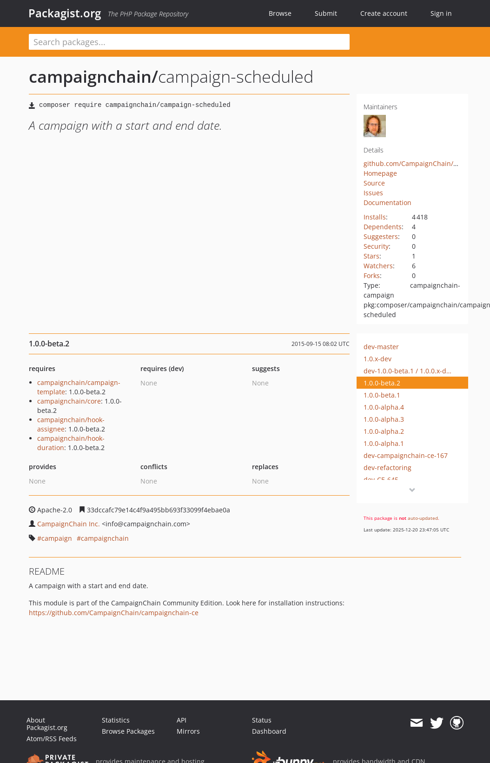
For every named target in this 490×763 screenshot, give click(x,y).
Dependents (383, 226)
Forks (372, 275)
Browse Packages (128, 731)
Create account (383, 13)
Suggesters (381, 236)
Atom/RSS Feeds (51, 738)
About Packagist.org (46, 724)
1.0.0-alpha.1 (384, 443)
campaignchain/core (69, 401)
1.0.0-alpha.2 (384, 431)
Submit (326, 13)
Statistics (116, 720)
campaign (56, 538)
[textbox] (189, 42)
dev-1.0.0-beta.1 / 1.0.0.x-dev (408, 370)
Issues (373, 192)
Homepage (380, 173)
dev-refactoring (387, 467)
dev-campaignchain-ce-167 (406, 455)
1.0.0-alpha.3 (384, 419)
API (181, 720)
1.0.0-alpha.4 (384, 407)
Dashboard (269, 731)
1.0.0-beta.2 (382, 382)
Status (261, 720)
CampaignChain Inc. (68, 523)
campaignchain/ (93, 76)
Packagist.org (64, 13)
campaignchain (105, 538)
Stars (371, 256)
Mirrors (188, 731)
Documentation (387, 202)
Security (376, 246)
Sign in (441, 13)
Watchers (378, 265)
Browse (280, 13)
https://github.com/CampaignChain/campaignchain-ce (114, 612)
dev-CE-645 (381, 479)
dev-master (381, 346)
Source (374, 183)
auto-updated (423, 518)
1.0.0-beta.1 (382, 395)
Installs (375, 216)
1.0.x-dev (377, 358)
